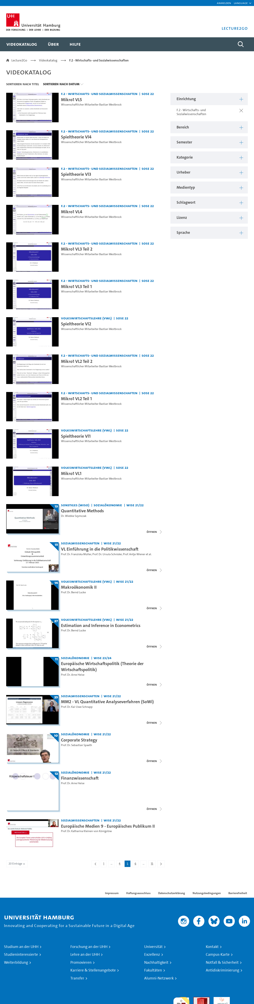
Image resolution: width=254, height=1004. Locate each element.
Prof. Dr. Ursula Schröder (107, 554)
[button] (241, 3)
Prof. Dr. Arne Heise (72, 675)
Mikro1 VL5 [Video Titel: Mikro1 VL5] (71, 100)
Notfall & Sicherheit (222, 962)
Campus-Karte (218, 954)
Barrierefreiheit (237, 893)
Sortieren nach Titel (22, 84)
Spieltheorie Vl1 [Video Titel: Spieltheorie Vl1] (76, 436)
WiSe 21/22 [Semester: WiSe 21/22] (135, 504)
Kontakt (212, 946)
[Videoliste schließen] (154, 532)
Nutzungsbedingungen (207, 893)
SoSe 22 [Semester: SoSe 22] (148, 93)
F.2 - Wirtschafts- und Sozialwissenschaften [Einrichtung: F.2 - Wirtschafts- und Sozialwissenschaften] (99, 93)
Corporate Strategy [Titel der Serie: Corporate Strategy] (79, 740)
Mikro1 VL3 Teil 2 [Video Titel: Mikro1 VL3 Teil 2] (76, 249)
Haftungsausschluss (138, 893)
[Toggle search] (241, 44)
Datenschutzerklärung (171, 893)
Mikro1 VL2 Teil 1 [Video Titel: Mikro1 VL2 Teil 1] (76, 399)
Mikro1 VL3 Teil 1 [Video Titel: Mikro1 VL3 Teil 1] (76, 286)
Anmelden (224, 3)
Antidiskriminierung (222, 970)
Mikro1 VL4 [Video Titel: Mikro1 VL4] (71, 212)
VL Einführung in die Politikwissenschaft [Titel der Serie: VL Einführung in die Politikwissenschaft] (99, 549)
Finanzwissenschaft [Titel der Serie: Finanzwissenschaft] (80, 778)
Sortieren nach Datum (61, 84)
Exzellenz (152, 954)
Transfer (77, 978)
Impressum (112, 893)
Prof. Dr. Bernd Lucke (73, 592)
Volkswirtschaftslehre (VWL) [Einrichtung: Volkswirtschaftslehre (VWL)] (86, 318)
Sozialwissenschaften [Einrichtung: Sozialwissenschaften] (80, 543)
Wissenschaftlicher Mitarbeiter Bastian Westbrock (91, 105)
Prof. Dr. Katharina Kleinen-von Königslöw (86, 831)
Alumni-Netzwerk (159, 978)
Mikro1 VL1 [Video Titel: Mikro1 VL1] (71, 473)
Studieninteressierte (21, 954)
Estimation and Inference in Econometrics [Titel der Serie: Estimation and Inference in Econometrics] (100, 625)
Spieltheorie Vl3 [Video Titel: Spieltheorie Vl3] (76, 174)
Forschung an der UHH (88, 946)
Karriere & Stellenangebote (93, 970)
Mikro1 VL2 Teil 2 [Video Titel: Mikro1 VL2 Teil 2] (76, 361)
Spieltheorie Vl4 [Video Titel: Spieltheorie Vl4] (76, 137)
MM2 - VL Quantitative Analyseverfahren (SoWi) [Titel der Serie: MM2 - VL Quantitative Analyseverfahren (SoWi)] (107, 702)
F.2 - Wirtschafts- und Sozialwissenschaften (99, 60)
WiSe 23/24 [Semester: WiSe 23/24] (102, 657)
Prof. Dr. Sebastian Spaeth (76, 745)
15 (153, 864)
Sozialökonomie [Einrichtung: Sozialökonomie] (108, 504)
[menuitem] (21, 44)
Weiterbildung (16, 962)
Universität (153, 946)
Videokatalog (48, 60)
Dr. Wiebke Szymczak (73, 516)
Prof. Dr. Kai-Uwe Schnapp (77, 707)
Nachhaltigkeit (156, 962)
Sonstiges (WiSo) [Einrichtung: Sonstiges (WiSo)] (75, 504)
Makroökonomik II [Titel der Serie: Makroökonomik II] (79, 587)
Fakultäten (153, 970)
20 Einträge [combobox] (17, 864)
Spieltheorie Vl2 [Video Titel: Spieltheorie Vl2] (76, 324)
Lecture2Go (19, 60)
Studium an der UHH (21, 946)
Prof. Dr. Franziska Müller (76, 554)
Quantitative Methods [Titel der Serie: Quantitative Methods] (82, 511)
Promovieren (81, 962)
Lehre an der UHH (85, 954)
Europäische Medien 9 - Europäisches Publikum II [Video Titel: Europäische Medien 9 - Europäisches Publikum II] (108, 826)
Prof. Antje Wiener (134, 554)
